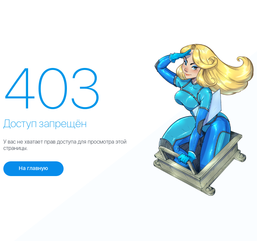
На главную (33, 168)
